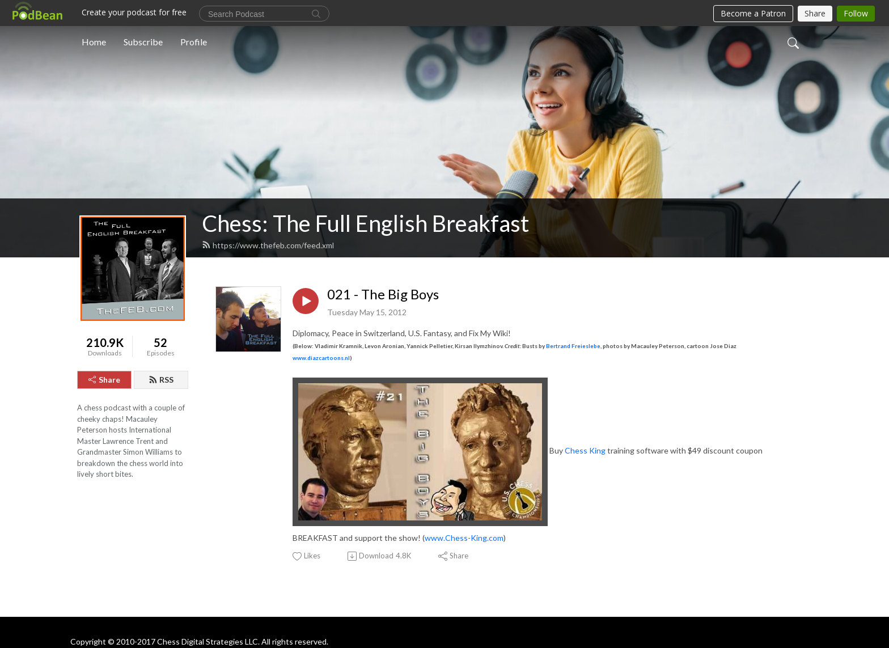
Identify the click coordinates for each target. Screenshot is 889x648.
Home (94, 41)
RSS (161, 379)
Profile (193, 41)
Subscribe (143, 41)
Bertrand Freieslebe (573, 345)
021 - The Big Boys (383, 294)
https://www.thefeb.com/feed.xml (268, 245)
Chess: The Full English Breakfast (365, 223)
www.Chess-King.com (464, 538)
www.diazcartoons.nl (321, 357)
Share (104, 379)
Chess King (585, 451)
